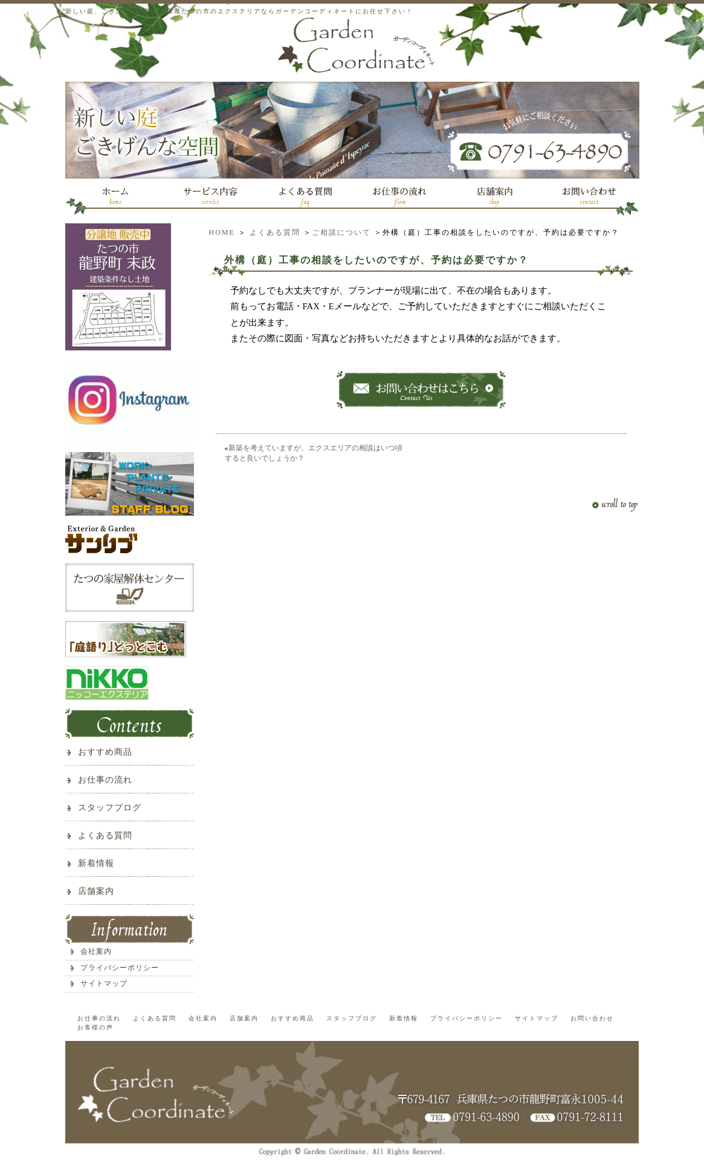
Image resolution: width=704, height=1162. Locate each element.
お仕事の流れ (105, 779)
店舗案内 (96, 891)
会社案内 (96, 951)
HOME (222, 232)
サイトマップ (104, 983)
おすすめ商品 (105, 752)
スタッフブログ (109, 807)
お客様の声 (95, 1027)
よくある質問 (275, 232)
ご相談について (341, 232)
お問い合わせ (592, 1018)
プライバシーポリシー (119, 967)
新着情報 (96, 863)
